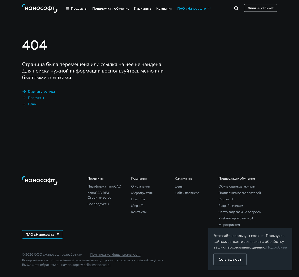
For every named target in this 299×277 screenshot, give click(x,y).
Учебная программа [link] (235, 218)
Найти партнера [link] (187, 193)
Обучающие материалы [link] (237, 186)
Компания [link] (164, 8)
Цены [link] (179, 186)
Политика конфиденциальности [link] (115, 254)
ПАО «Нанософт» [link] (194, 8)
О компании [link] (140, 186)
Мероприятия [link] (142, 193)
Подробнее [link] (276, 247)
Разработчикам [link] (230, 205)
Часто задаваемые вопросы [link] (239, 212)
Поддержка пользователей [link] (239, 193)
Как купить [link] (142, 8)
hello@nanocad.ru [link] (97, 265)
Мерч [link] (137, 205)
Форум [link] (226, 199)
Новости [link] (138, 199)
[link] (40, 8)
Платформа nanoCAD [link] (104, 186)
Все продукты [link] (98, 204)
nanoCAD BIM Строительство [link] (99, 195)
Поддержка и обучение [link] (110, 8)
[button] (236, 8)
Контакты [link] (139, 212)
